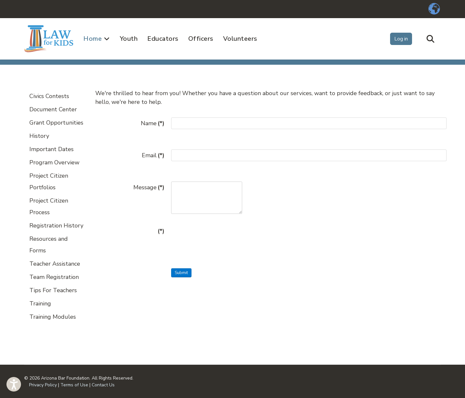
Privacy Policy (43, 385)
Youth (129, 38)
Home (92, 38)
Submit (181, 273)
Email (153, 155)
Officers (200, 38)
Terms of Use (74, 385)
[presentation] (220, 237)
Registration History (56, 225)
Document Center (53, 109)
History (39, 136)
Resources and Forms (48, 244)
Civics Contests (49, 96)
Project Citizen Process (48, 206)
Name (152, 123)
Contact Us (103, 385)
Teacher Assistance (54, 264)
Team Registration (54, 277)
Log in (401, 38)
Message (148, 187)
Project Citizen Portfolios (48, 181)
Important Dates (51, 149)
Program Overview (54, 162)
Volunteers (240, 38)
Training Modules (52, 317)
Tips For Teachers (53, 290)
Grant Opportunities (56, 123)
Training (40, 303)
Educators (163, 38)
